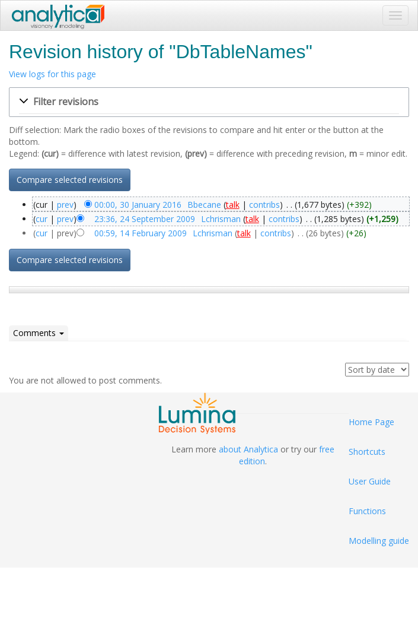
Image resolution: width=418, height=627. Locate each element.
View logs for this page (52, 74)
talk (233, 204)
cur (41, 218)
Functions (367, 511)
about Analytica (248, 449)
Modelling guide (379, 540)
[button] (209, 102)
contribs (264, 204)
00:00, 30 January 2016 (137, 204)
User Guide (370, 481)
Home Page (371, 422)
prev (65, 204)
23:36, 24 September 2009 (144, 218)
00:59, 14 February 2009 (140, 233)
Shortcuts (367, 451)
